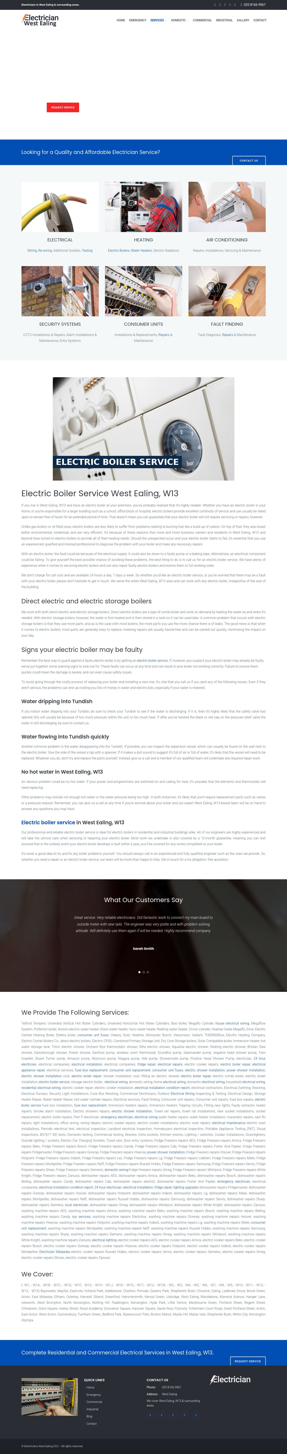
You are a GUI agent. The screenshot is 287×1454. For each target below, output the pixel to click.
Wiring (32, 251)
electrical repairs (170, 1064)
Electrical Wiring (183, 1094)
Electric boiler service (48, 822)
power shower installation (246, 1070)
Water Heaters (141, 251)
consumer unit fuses (93, 1035)
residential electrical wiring (41, 1088)
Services (157, 20)
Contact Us (249, 152)
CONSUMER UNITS (143, 324)
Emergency (137, 20)
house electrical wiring (232, 1023)
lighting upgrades (186, 1187)
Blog (89, 1416)
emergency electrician (117, 1117)
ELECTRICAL (60, 240)
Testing (87, 251)
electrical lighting (104, 1240)
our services (81, 1217)
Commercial (202, 20)
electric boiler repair (235, 1064)
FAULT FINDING (227, 324)
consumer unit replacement (129, 1070)
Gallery (243, 20)
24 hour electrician (108, 1187)
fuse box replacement (91, 1070)
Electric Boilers (118, 251)
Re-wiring (45, 251)
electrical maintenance (228, 1123)
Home (121, 20)
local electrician (76, 1205)
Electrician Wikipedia (54, 1252)
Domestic (178, 20)
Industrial (224, 20)
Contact (260, 20)
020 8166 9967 (255, 5)
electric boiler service (152, 661)
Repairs (163, 335)
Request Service (63, 107)
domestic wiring (116, 1170)
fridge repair (147, 1064)
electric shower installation (205, 1070)
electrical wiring (116, 1082)
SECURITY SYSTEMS (60, 324)
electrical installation (87, 1064)
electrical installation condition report (162, 1088)
